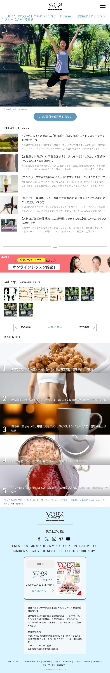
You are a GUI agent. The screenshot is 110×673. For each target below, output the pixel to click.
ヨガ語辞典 (61, 664)
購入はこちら (39, 591)
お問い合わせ (12, 661)
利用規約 (47, 661)
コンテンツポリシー (82, 661)
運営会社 (97, 661)
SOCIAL (67, 546)
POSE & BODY (19, 546)
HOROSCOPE (66, 551)
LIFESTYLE (48, 551)
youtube (68, 539)
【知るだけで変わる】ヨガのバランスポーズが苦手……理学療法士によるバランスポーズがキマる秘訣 (56, 17)
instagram (54, 539)
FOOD (96, 546)
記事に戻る (55, 327)
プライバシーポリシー (62, 661)
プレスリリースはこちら (31, 661)
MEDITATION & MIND (45, 546)
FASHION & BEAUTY (26, 551)
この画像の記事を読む (55, 116)
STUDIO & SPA (85, 551)
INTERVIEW (82, 546)
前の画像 (26, 327)
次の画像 (84, 327)
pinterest (61, 539)
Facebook (40, 539)
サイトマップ (48, 664)
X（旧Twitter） (47, 539)
